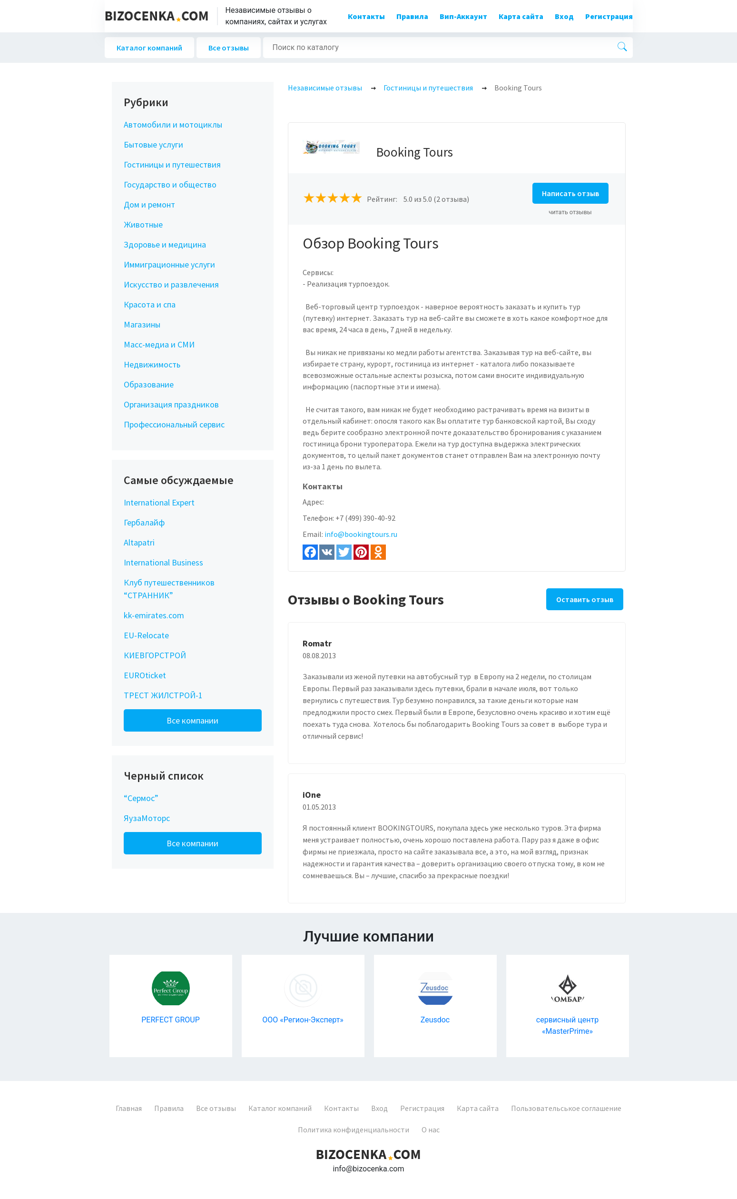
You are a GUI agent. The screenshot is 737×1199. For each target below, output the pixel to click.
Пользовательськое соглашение (566, 1108)
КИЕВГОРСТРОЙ (155, 655)
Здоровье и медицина (165, 244)
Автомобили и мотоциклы (173, 124)
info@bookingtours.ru (360, 534)
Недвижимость (152, 364)
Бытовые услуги (153, 144)
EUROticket (145, 675)
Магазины (142, 324)
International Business (163, 562)
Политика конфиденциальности (353, 1129)
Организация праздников (171, 404)
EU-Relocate (146, 635)
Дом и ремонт (149, 204)
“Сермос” (141, 798)
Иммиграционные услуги (169, 264)
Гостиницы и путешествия (172, 164)
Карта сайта (521, 16)
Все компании (192, 720)
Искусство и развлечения (171, 284)
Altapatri (139, 542)
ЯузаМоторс (147, 818)
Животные (143, 224)
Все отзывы (228, 47)
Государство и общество (170, 184)
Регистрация (609, 16)
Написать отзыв (570, 193)
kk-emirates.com (154, 615)
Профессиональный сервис (174, 424)
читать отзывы (570, 212)
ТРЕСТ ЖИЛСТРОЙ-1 (163, 695)
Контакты (366, 16)
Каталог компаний (149, 47)
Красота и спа (150, 304)
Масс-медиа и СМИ (159, 344)
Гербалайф (144, 522)
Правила (412, 16)
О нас (431, 1129)
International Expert (159, 502)
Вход (564, 16)
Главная (129, 1108)
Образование (149, 384)
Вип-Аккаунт (463, 16)
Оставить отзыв (584, 599)
